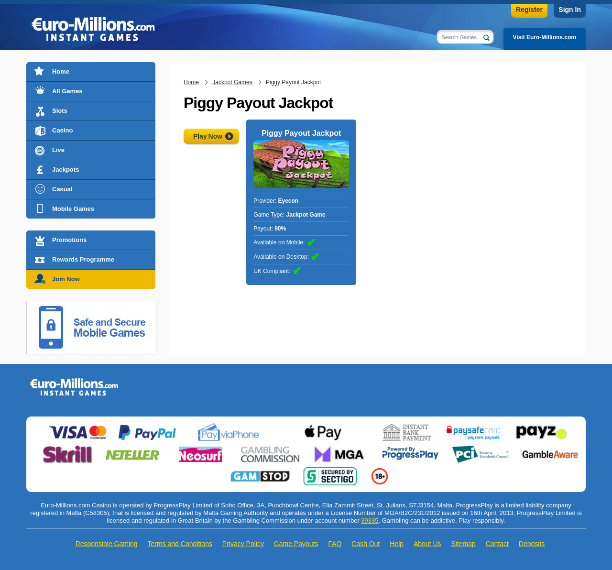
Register (529, 9)
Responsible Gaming (107, 544)
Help (397, 544)
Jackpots (65, 169)
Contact (497, 544)
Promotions (69, 239)
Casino (62, 130)
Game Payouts (296, 544)
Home (60, 71)
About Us (427, 544)
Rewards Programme (83, 259)
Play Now (207, 136)
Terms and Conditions (180, 544)
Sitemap (463, 544)
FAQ (334, 544)
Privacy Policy (243, 544)
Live (58, 149)
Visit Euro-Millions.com (544, 37)
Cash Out (365, 544)
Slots (59, 110)
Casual (62, 189)
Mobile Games (73, 208)
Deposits (532, 544)
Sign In (569, 9)
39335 (369, 520)
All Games (67, 91)
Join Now (66, 279)
